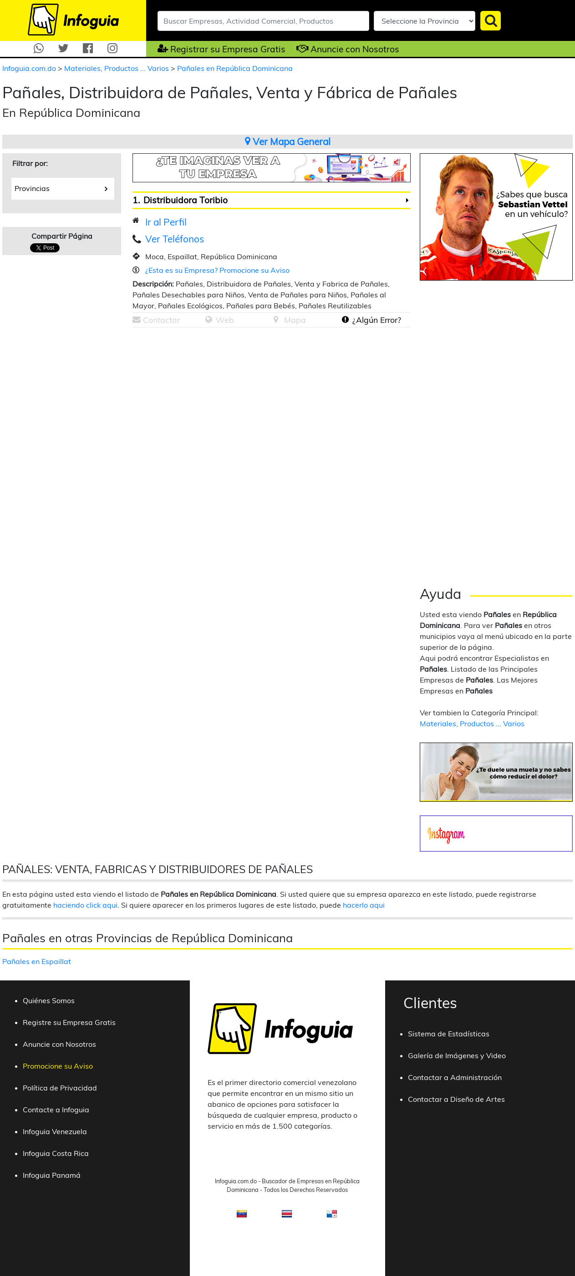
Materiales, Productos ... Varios (117, 68)
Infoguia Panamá (52, 1175)
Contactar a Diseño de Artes (456, 1099)
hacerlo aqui (364, 904)
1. (136, 200)
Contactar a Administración (455, 1077)
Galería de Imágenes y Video (457, 1055)
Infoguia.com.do (30, 68)
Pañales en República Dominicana (235, 68)
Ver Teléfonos (174, 239)
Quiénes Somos (49, 1000)
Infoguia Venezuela (55, 1131)
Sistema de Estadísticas (448, 1033)
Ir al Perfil (166, 222)
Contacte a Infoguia (56, 1109)
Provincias (61, 188)
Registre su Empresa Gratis (69, 1022)
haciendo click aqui (85, 904)
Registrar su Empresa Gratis (227, 49)
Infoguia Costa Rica (56, 1153)
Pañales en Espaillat (36, 961)
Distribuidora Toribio (185, 200)
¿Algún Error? (376, 320)
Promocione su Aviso (58, 1065)
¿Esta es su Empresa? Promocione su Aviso (217, 270)
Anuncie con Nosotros (354, 49)
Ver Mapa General (288, 141)
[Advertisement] (208, 398)
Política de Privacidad (60, 1087)
